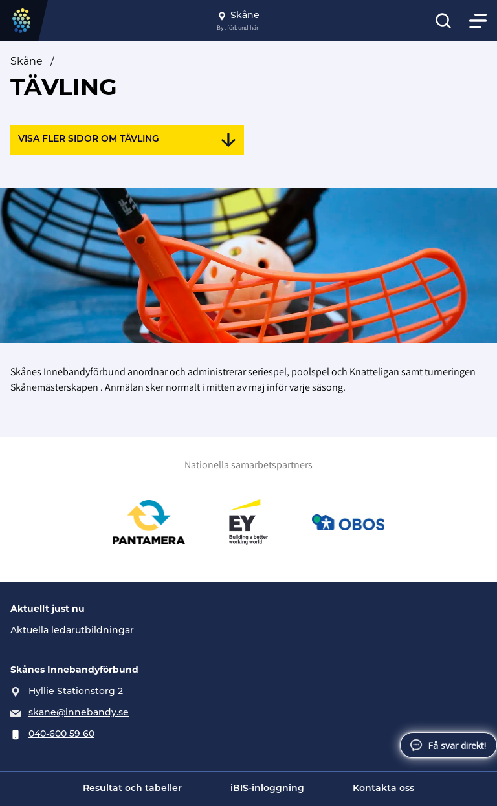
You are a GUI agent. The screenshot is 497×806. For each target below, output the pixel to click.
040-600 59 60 (61, 734)
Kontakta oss (383, 789)
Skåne (26, 62)
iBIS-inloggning (267, 789)
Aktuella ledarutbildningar (72, 631)
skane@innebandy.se (78, 713)
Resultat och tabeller (132, 789)
